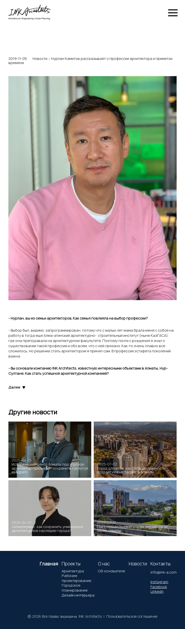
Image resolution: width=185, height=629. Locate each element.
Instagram (159, 581)
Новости (40, 58)
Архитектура (73, 571)
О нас (104, 564)
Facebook (158, 586)
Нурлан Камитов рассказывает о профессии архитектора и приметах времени (90, 60)
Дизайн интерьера (78, 595)
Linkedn (157, 591)
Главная (49, 564)
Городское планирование (75, 588)
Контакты (160, 564)
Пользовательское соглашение (131, 616)
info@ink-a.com (163, 572)
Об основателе (111, 571)
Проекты (71, 564)
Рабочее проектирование (76, 578)
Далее (16, 387)
